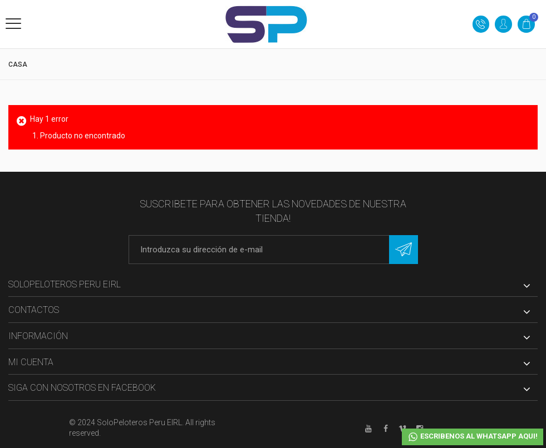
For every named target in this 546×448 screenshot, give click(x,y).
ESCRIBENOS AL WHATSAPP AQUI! (472, 436)
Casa (17, 64)
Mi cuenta (30, 362)
